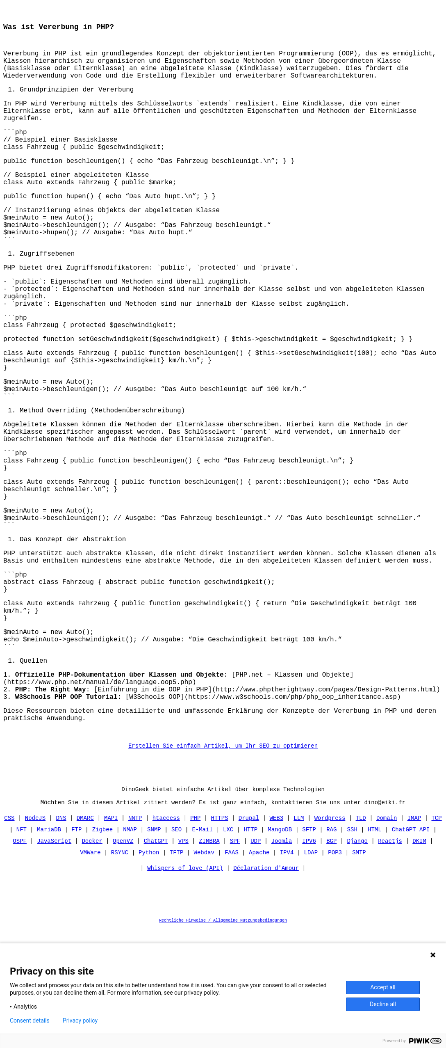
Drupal (249, 937)
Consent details (30, 1020)
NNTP (135, 937)
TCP (436, 937)
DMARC (85, 937)
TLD (360, 937)
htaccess (166, 937)
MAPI (111, 937)
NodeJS (35, 937)
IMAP (414, 937)
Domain (386, 937)
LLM (299, 937)
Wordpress (330, 937)
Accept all (383, 987)
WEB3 (276, 937)
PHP (195, 937)
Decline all (383, 1004)
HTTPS (219, 937)
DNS (61, 937)
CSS (10, 937)
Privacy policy (80, 1020)
